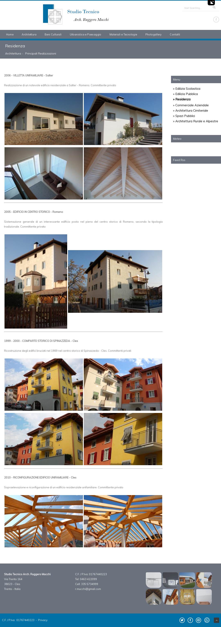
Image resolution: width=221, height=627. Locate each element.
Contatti (175, 34)
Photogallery (153, 34)
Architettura (29, 34)
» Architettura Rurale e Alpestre (195, 121)
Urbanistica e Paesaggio (85, 34)
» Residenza (181, 99)
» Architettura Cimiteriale (190, 110)
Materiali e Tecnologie (123, 34)
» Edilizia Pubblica (185, 94)
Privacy (43, 620)
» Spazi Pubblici (184, 116)
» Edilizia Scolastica (186, 89)
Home (10, 34)
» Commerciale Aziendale (191, 105)
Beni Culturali (53, 34)
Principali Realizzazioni (40, 53)
